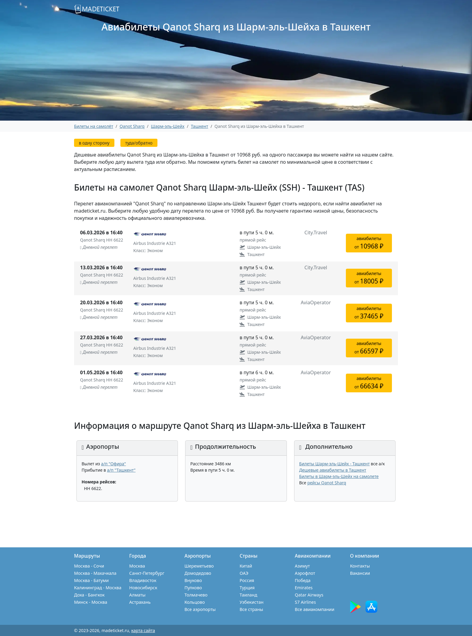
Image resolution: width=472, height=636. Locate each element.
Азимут (302, 566)
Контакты (360, 566)
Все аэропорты (200, 609)
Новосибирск (143, 587)
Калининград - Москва (97, 587)
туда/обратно (139, 143)
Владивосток (142, 580)
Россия (247, 580)
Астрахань (140, 602)
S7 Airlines (305, 602)
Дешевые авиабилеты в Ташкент (332, 470)
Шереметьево (199, 566)
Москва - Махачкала (95, 573)
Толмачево (196, 595)
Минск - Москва (90, 602)
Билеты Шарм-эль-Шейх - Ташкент (334, 464)
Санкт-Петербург (146, 573)
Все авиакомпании (314, 609)
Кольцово (195, 602)
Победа (302, 580)
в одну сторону (94, 143)
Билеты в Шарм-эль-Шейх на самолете (339, 476)
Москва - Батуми (91, 580)
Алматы (137, 595)
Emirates (303, 587)
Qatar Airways (309, 595)
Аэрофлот (305, 573)
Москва (137, 566)
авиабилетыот (369, 243)
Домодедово (198, 573)
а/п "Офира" (113, 464)
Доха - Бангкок (89, 595)
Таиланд (248, 595)
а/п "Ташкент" (121, 470)
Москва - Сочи (89, 566)
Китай (246, 566)
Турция (247, 587)
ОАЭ (244, 573)
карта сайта (143, 630)
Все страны (251, 609)
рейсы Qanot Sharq (326, 483)
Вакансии (360, 573)
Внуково (193, 580)
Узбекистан (251, 602)
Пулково (193, 587)
